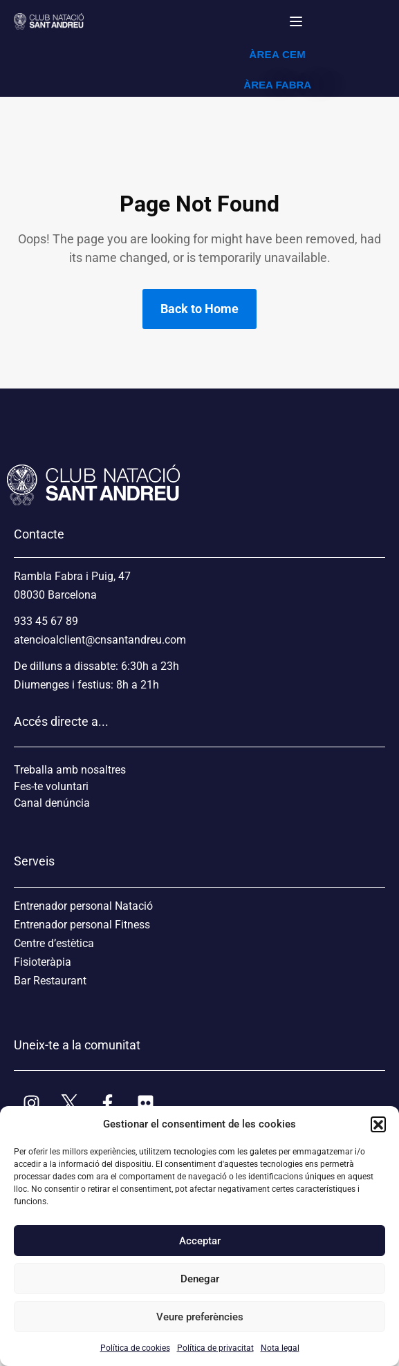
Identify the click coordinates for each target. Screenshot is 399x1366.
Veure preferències (199, 1317)
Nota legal (280, 1348)
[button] (378, 1124)
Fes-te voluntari (51, 786)
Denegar (199, 1279)
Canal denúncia (52, 803)
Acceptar (200, 1241)
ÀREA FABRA (277, 85)
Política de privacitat (215, 1348)
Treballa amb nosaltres (70, 769)
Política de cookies (135, 1348)
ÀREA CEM (277, 54)
